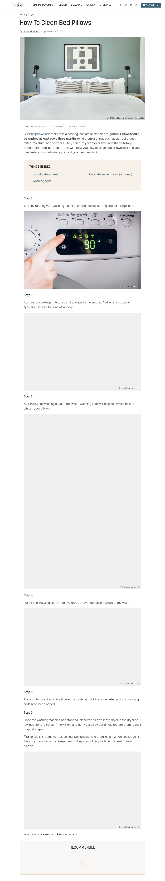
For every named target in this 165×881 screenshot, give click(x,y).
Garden (90, 5)
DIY (32, 15)
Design (63, 5)
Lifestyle (105, 5)
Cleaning (76, 5)
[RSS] (136, 5)
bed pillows (36, 134)
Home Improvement (42, 5)
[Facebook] (121, 5)
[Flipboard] (131, 5)
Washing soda (42, 181)
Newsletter (151, 5)
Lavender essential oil (103, 174)
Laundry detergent (45, 174)
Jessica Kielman (31, 31)
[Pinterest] (126, 5)
